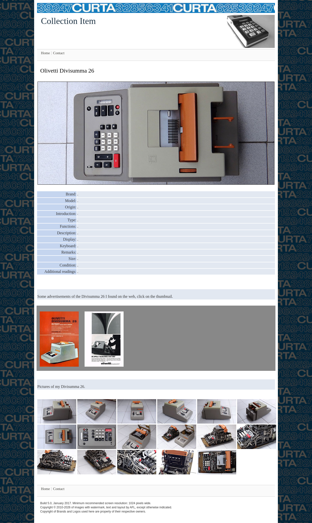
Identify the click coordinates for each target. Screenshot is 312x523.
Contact (59, 53)
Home (45, 53)
